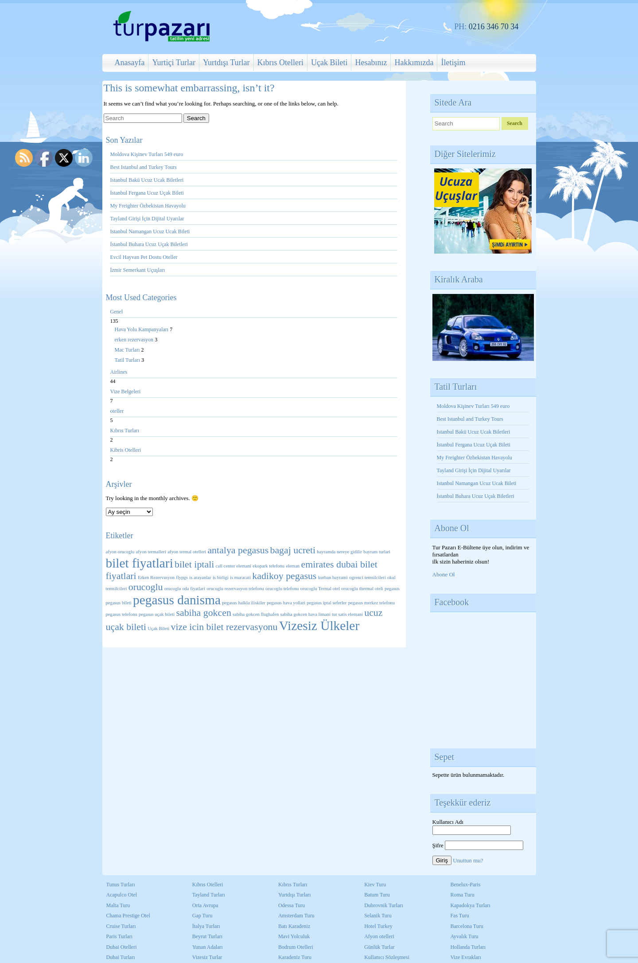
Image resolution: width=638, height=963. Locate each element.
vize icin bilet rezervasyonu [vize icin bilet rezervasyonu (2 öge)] (224, 627)
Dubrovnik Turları (383, 905)
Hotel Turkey (378, 926)
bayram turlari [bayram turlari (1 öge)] (376, 551)
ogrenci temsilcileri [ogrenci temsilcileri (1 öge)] (367, 577)
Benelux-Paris (465, 884)
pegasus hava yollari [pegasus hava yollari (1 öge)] (286, 602)
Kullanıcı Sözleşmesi (386, 957)
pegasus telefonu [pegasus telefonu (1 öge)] (121, 614)
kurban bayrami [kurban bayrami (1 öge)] (333, 577)
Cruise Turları (121, 926)
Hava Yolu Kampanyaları (142, 329)
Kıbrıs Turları (125, 430)
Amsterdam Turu (296, 915)
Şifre (437, 845)
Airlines (119, 372)
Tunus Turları (120, 884)
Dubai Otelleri (121, 947)
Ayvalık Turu (464, 936)
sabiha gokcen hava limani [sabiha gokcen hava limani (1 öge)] (305, 614)
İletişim (453, 62)
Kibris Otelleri (125, 450)
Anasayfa (130, 62)
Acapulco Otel (121, 895)
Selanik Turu (378, 915)
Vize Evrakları (465, 957)
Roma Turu (462, 895)
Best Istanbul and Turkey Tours (143, 167)
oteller (117, 411)
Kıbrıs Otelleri (280, 62)
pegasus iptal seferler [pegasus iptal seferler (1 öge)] (326, 602)
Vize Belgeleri (125, 391)
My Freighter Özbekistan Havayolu (148, 206)
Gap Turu (202, 915)
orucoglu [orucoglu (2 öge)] (145, 587)
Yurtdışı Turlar (226, 62)
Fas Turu (459, 915)
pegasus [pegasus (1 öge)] (392, 588)
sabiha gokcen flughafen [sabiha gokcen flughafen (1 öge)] (256, 614)
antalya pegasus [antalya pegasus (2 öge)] (237, 550)
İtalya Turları (206, 926)
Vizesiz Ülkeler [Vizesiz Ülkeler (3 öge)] (319, 626)
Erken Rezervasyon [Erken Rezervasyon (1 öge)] (156, 577)
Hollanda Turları (468, 947)
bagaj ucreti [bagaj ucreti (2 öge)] (292, 550)
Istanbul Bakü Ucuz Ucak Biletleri (147, 180)
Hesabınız (371, 62)
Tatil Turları (128, 360)
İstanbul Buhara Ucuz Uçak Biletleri (149, 244)
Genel (116, 312)
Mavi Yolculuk (294, 936)
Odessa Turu (291, 905)
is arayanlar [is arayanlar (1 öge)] (200, 577)
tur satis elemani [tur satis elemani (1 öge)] (347, 614)
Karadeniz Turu (294, 957)
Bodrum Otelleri (295, 947)
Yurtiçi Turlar (173, 62)
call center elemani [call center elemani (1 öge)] (233, 566)
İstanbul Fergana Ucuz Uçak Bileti (147, 193)
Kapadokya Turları (470, 905)
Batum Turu (377, 895)
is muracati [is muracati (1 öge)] (240, 577)
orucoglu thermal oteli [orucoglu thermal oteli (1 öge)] (362, 588)
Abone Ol (443, 574)
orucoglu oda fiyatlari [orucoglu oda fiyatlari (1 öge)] (184, 588)
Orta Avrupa (205, 905)
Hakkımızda (413, 62)
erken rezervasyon (135, 340)
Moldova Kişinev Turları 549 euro (146, 154)
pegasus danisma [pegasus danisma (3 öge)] (177, 600)
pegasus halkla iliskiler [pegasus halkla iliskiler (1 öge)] (243, 602)
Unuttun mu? (468, 860)
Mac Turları (128, 350)
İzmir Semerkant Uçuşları (137, 270)
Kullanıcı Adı (447, 821)
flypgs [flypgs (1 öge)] (182, 577)
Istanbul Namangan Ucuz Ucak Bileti (150, 231)
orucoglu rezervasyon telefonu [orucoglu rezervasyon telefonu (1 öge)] (235, 588)
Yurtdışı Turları (294, 895)
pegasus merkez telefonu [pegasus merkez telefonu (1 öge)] (371, 602)
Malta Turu (118, 905)
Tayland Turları (208, 895)
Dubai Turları (120, 957)
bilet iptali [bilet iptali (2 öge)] (194, 564)
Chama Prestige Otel (128, 915)
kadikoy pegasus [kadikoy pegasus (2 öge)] (284, 576)
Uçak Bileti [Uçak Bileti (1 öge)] (158, 628)
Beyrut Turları (207, 936)
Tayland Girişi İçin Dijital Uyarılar (147, 218)
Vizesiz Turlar (207, 957)
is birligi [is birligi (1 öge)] (221, 577)
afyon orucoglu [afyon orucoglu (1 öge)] (120, 551)
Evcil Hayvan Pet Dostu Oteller (144, 257)
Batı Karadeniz (294, 926)
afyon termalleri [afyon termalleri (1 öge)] (151, 551)
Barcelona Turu (466, 926)
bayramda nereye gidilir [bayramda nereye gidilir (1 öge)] (339, 551)
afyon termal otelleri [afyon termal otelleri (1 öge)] (186, 551)
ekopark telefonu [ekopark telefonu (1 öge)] (268, 566)
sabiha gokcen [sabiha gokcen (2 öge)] (203, 612)
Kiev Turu (375, 884)
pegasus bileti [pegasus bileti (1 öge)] (119, 602)
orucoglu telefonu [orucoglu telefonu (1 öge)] (282, 588)
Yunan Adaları (207, 947)
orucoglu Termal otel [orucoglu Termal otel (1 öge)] (320, 588)
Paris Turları (119, 936)
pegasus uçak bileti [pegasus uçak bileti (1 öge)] (157, 614)
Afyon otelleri (379, 936)
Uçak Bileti (329, 62)
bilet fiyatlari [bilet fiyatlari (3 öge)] (139, 563)
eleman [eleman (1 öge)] (293, 566)
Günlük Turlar (379, 947)
